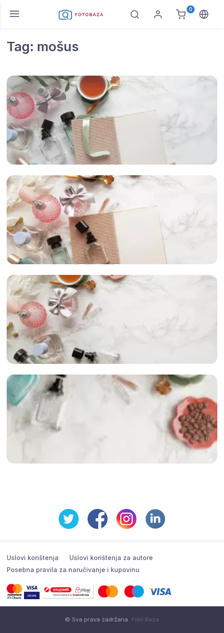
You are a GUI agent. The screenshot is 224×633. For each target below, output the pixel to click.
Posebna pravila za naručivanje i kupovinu (73, 569)
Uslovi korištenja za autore (111, 557)
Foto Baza (145, 619)
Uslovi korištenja (33, 557)
